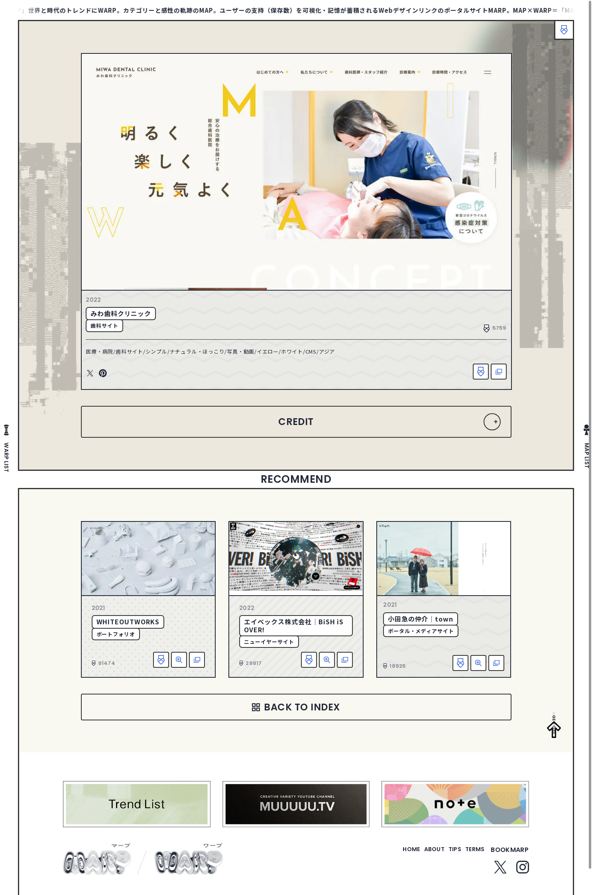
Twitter (96, 377)
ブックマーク (560, 34)
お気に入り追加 (474, 375)
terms (471, 860)
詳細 (179, 665)
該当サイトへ (492, 375)
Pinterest (109, 377)
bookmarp (510, 860)
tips (445, 860)
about (418, 860)
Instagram (522, 877)
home (388, 860)
